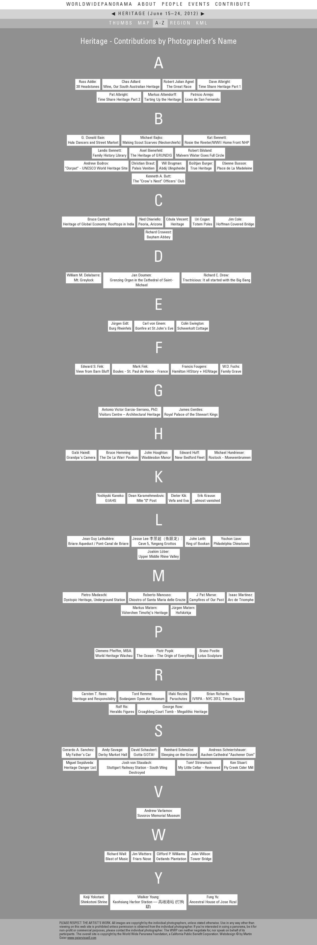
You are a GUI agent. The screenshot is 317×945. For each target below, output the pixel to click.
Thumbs (121, 23)
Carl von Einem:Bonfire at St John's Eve (154, 326)
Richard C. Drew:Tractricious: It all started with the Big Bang (216, 277)
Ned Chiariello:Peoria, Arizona (150, 222)
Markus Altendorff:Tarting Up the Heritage (162, 97)
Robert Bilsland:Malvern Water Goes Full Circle (200, 153)
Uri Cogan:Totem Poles (202, 222)
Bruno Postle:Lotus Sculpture (210, 653)
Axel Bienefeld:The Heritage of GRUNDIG (151, 153)
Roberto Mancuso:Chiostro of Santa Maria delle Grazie (157, 597)
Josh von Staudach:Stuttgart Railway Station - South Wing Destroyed (137, 768)
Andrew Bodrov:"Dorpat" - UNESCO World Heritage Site (96, 166)
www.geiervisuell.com (81, 938)
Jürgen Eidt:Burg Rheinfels (120, 326)
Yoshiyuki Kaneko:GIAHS (110, 498)
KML (202, 23)
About (147, 4)
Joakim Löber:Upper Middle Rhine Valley (158, 554)
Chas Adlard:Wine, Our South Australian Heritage (131, 84)
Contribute (233, 4)
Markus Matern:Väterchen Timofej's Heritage (145, 610)
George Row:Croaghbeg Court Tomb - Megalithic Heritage (172, 709)
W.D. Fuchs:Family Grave (231, 369)
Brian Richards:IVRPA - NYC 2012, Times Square (218, 696)
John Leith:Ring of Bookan (198, 541)
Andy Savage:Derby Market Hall (112, 752)
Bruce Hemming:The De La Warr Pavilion (119, 455)
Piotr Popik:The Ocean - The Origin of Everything (165, 653)
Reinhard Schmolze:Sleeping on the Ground (179, 752)
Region (180, 23)
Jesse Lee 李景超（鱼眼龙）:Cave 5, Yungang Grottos (157, 541)
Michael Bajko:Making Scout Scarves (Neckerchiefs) (151, 140)
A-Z (160, 23)
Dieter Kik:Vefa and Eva (179, 498)
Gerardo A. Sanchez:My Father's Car (78, 752)
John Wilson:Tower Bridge (200, 856)
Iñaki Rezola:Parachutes (178, 696)
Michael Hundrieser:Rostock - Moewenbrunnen (230, 455)
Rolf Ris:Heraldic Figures (122, 709)
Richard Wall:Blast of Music (117, 856)
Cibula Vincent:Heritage (177, 222)
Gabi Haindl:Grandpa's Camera (81, 455)
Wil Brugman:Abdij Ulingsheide (172, 166)
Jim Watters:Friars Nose (142, 856)
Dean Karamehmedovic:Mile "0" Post (146, 498)
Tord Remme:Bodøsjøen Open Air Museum (141, 696)
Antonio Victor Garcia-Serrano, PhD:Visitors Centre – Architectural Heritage (129, 412)
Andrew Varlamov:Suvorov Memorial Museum (158, 813)
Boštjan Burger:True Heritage (201, 166)
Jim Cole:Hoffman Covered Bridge (235, 222)
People (172, 4)
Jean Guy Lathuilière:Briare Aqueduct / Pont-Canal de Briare (98, 541)
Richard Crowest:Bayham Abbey (158, 234)
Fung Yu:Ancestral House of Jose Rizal (213, 899)
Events (199, 4)
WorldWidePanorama (99, 4)
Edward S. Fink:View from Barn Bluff (92, 369)
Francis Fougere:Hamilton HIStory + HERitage (194, 369)
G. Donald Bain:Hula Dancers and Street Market (93, 140)
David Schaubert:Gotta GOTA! (144, 752)
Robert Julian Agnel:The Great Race (178, 84)
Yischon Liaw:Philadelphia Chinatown (231, 541)
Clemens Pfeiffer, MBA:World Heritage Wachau (113, 653)
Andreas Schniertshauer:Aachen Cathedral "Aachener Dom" (228, 752)
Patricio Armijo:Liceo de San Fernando (202, 97)
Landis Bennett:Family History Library (109, 153)
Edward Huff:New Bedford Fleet (190, 455)
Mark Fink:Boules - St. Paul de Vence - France (140, 369)
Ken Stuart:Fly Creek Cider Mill (238, 765)
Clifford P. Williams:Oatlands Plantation (171, 856)
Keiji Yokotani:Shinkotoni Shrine (94, 899)
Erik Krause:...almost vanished (206, 498)
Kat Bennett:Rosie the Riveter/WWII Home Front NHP (217, 140)
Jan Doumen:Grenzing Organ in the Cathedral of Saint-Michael (141, 280)
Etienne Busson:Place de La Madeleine (234, 166)
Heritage (132, 14)
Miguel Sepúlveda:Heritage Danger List (80, 765)
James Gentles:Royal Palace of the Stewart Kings (191, 412)
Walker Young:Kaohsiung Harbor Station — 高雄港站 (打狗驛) (148, 902)
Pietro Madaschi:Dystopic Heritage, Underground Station (94, 597)
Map (144, 23)
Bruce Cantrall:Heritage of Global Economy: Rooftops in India (98, 222)
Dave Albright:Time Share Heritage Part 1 (219, 84)
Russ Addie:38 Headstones (87, 84)
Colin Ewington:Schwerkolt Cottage (192, 326)
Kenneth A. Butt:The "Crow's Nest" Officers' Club (158, 178)
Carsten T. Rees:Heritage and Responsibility (94, 696)
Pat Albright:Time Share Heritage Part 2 (119, 97)
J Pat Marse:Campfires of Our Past (206, 597)
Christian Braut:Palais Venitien (143, 166)
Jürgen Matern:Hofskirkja (183, 610)
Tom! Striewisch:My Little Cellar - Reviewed (199, 765)
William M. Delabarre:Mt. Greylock (83, 277)
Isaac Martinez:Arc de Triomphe (241, 597)
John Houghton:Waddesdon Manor (156, 455)
